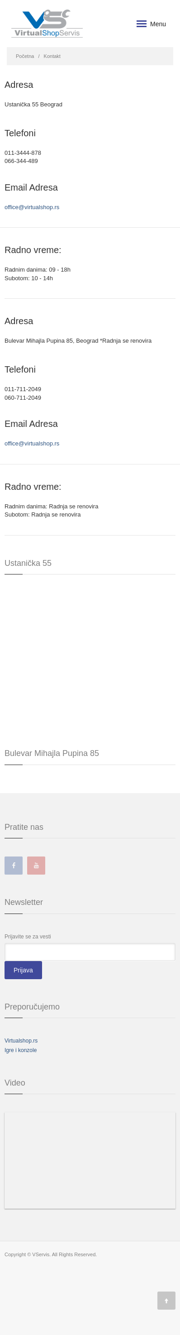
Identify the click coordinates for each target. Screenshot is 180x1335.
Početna (25, 56)
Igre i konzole (21, 1050)
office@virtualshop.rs (32, 207)
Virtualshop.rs (21, 1041)
